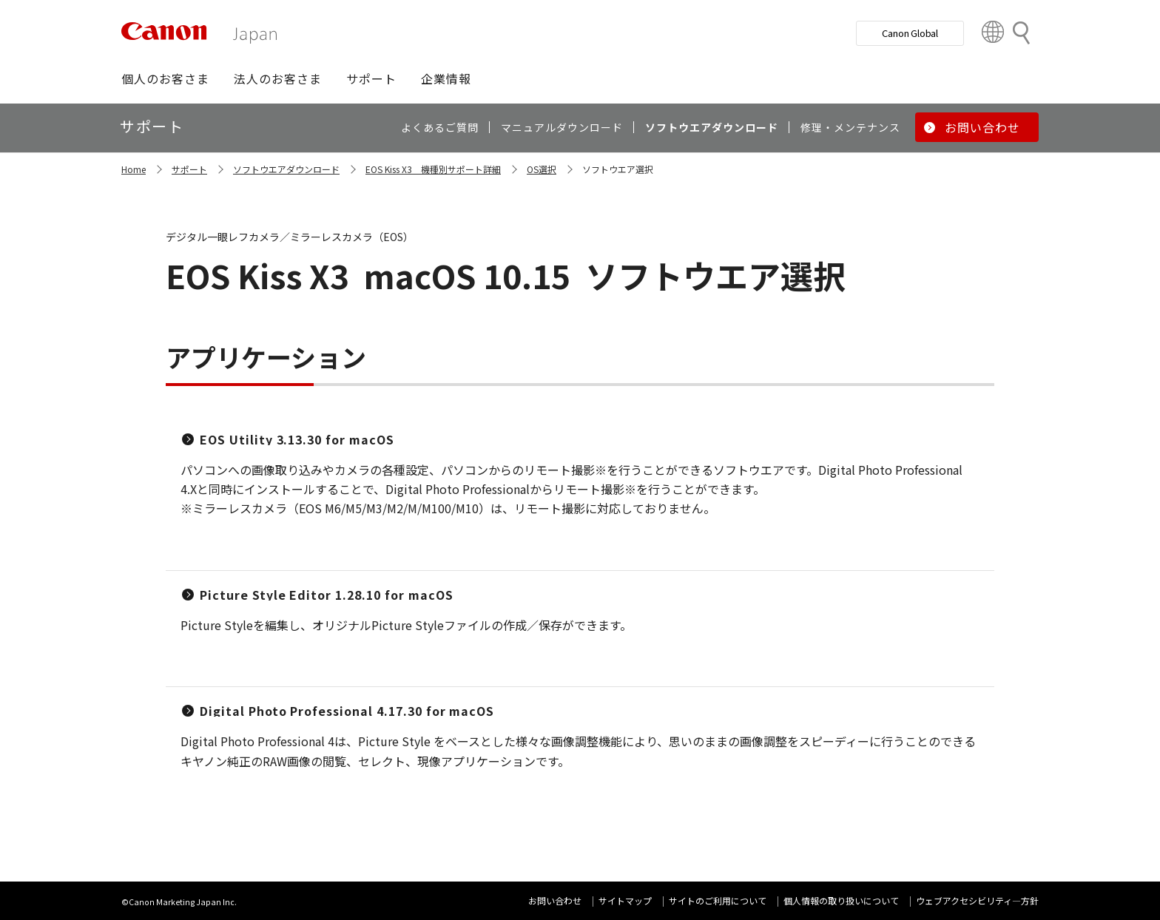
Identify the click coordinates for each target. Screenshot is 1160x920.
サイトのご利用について (717, 900)
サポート (189, 169)
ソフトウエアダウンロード (286, 169)
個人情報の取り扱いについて (841, 900)
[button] (165, 78)
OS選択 (541, 169)
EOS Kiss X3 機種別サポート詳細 (433, 169)
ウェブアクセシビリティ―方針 (977, 900)
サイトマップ (625, 900)
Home (133, 169)
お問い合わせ (554, 900)
